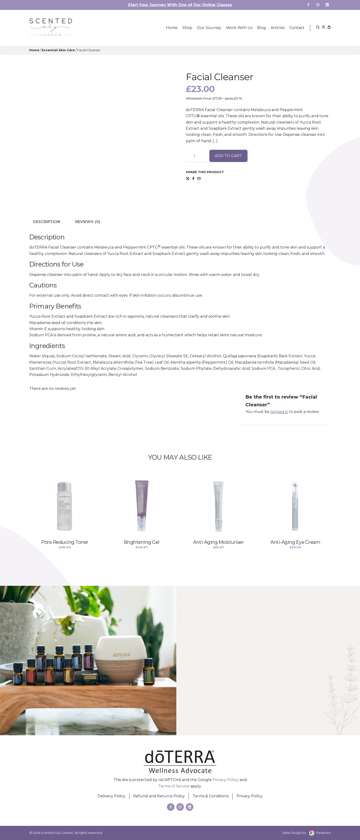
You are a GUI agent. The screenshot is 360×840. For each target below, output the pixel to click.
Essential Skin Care (58, 50)
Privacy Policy (226, 780)
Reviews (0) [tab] (87, 222)
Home (34, 50)
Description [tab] (46, 222)
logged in (279, 411)
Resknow (323, 833)
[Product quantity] (196, 156)
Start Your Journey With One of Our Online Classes (180, 5)
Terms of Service (174, 786)
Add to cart (228, 156)
